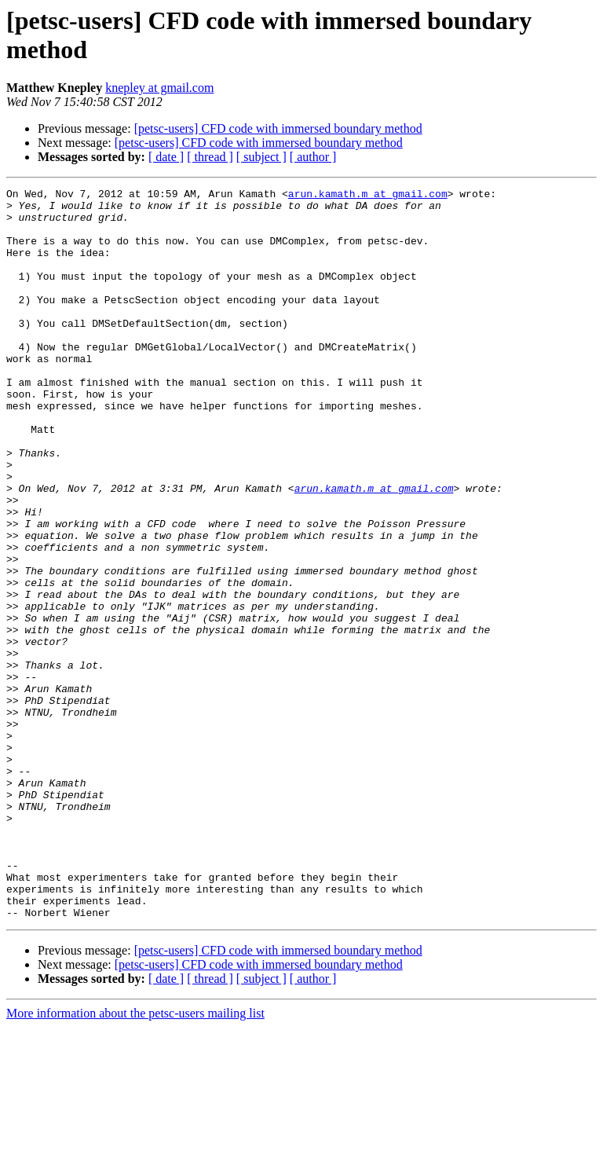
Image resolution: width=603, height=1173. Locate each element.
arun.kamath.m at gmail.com (368, 196)
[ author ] (313, 156)
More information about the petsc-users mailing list (135, 1159)
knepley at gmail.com (159, 87)
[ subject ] (261, 156)
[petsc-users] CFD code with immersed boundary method (278, 128)
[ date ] (166, 156)
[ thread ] (210, 156)
